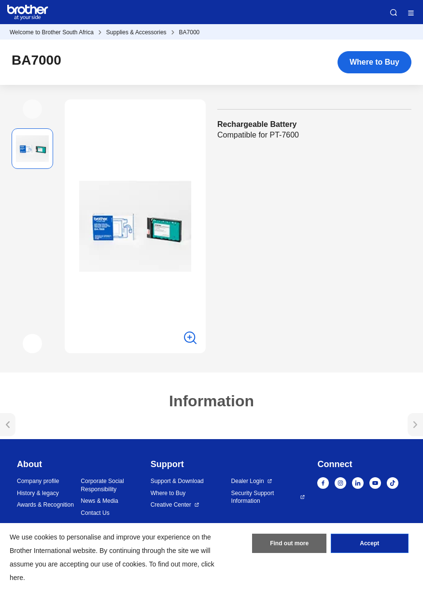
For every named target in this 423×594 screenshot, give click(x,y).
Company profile (38, 481)
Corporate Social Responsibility (102, 485)
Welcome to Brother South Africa (52, 32)
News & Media (99, 500)
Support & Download (177, 481)
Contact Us (95, 513)
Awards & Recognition (45, 504)
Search (393, 12)
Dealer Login (247, 481)
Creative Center (171, 504)
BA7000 (189, 32)
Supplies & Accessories (136, 32)
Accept (369, 543)
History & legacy (38, 493)
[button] (32, 109)
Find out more (289, 543)
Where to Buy (374, 62)
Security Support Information (252, 497)
